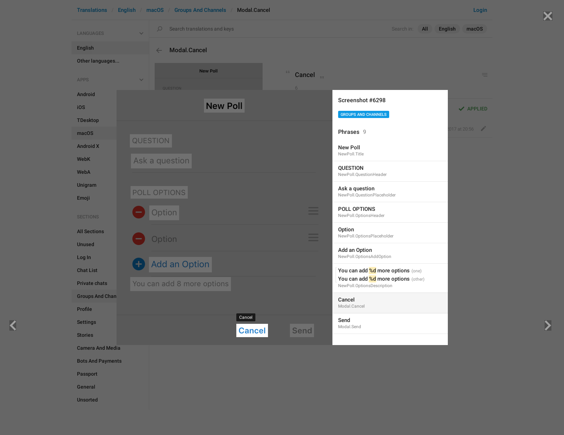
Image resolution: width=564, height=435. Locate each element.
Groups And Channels (364, 114)
